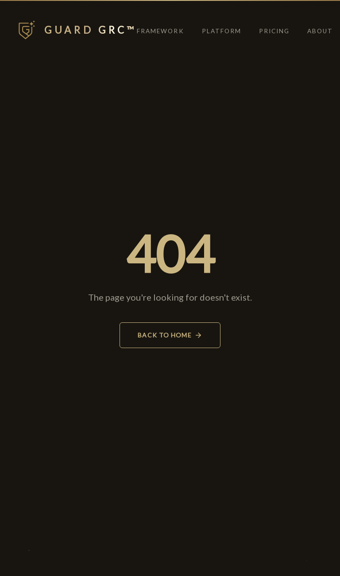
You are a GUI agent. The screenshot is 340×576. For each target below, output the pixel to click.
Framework (160, 31)
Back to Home (170, 335)
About (320, 31)
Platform (221, 31)
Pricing (274, 31)
